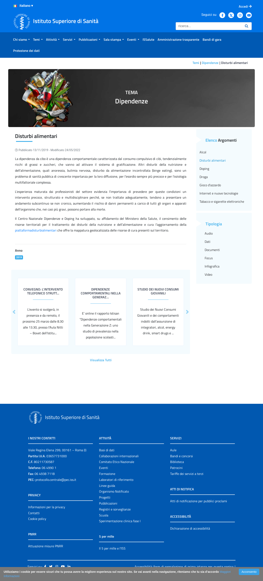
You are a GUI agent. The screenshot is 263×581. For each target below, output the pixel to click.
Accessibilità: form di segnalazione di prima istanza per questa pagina (184, 566)
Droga (204, 176)
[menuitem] (21, 39)
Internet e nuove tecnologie (219, 193)
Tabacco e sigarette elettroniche (222, 201)
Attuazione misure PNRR (45, 546)
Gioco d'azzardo (210, 185)
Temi (196, 62)
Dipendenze (210, 62)
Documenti (212, 249)
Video (208, 274)
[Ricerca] (209, 26)
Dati (207, 241)
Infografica (212, 266)
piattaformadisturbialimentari (36, 230)
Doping (204, 168)
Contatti (34, 512)
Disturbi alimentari (213, 160)
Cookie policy (37, 518)
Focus (209, 258)
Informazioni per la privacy (46, 507)
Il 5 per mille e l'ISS (112, 548)
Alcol (203, 152)
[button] (14, 312)
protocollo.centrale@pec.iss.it (55, 479)
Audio (209, 233)
